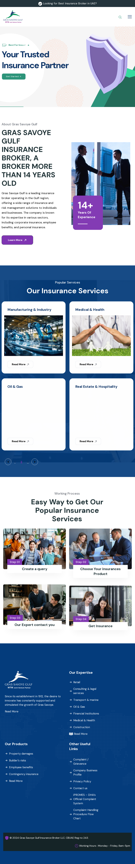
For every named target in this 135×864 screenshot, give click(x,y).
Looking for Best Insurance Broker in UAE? (70, 3)
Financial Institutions (86, 713)
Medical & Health (84, 720)
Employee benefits (21, 767)
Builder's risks (17, 760)
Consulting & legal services (84, 691)
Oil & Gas (79, 706)
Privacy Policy (82, 781)
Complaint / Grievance (80, 761)
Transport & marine (86, 700)
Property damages (21, 753)
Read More (11, 711)
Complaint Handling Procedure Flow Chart (85, 814)
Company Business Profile (85, 772)
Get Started (13, 76)
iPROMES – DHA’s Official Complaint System (84, 799)
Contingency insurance (23, 774)
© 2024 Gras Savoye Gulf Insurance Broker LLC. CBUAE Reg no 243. (49, 837)
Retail (76, 682)
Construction (81, 727)
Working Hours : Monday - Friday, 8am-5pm (104, 845)
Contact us (80, 788)
